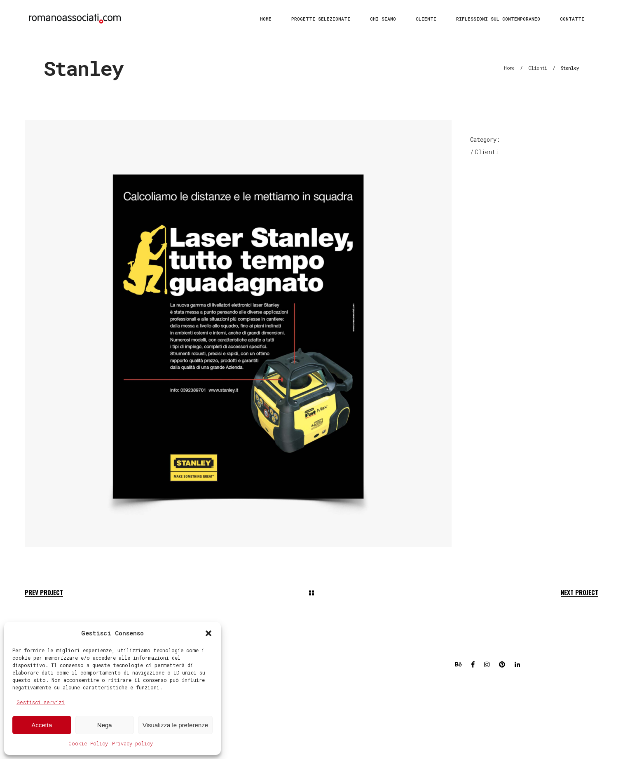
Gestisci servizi (40, 702)
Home (509, 68)
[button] (208, 633)
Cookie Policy (88, 743)
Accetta (41, 725)
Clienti (537, 68)
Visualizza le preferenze (175, 725)
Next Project (579, 592)
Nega (104, 725)
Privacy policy (132, 743)
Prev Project (44, 592)
